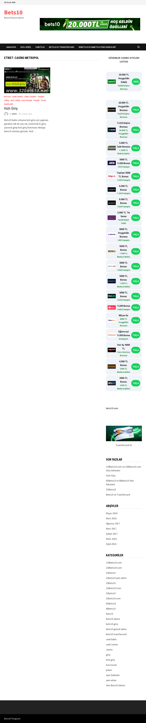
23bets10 (111, 583)
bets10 (7, 96)
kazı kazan (27, 100)
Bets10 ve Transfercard (61, 47)
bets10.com (112, 408)
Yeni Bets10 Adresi (115, 685)
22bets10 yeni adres (116, 578)
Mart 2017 (111, 528)
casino (41, 96)
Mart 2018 (111, 518)
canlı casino (30, 96)
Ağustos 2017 (113, 523)
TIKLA (136, 109)
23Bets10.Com (113, 588)
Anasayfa (11, 47)
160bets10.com (114, 567)
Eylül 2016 (111, 544)
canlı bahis (17, 96)
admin (14, 114)
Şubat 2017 (112, 533)
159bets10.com (114, 562)
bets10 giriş (112, 624)
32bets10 (111, 593)
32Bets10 (40, 47)
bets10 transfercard (116, 634)
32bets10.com (113, 598)
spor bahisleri (113, 675)
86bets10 (111, 608)
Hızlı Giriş (25, 47)
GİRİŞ (136, 81)
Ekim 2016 (111, 538)
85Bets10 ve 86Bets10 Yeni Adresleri (97, 47)
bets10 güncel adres (116, 629)
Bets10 (13, 12)
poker (36, 100)
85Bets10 (111, 603)
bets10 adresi (113, 618)
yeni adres (111, 680)
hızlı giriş (15, 100)
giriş (6, 100)
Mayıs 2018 (111, 513)
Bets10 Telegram (12, 718)
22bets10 (111, 572)
